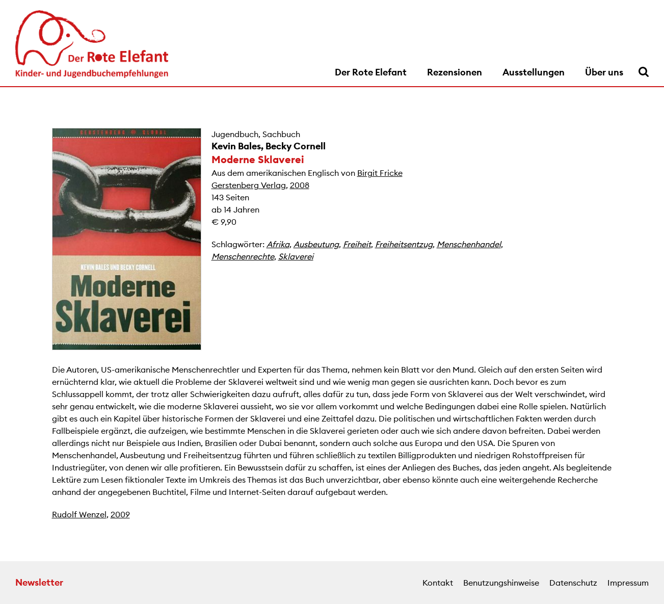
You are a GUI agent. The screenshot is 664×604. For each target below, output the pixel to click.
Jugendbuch (234, 134)
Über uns (604, 72)
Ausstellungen (533, 72)
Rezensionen (454, 72)
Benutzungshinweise (501, 582)
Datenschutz (573, 582)
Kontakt (437, 582)
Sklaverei (295, 256)
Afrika (278, 244)
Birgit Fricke (380, 173)
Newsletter (39, 582)
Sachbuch (281, 134)
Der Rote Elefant (371, 72)
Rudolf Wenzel (79, 514)
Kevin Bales (236, 146)
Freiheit (357, 244)
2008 (299, 185)
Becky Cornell (295, 146)
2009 (120, 514)
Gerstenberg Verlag (248, 185)
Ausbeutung (316, 244)
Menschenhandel (469, 244)
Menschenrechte (242, 256)
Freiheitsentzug (404, 244)
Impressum (628, 582)
